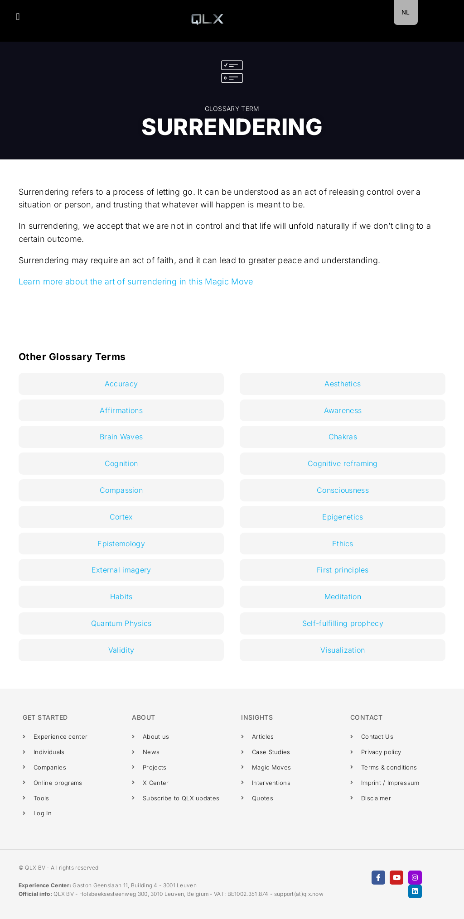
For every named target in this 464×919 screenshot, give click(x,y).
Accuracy (121, 383)
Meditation (342, 596)
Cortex (121, 516)
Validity (121, 649)
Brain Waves (121, 436)
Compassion (121, 490)
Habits (121, 596)
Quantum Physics (121, 623)
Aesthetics (342, 383)
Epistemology (121, 543)
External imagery (121, 569)
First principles (343, 569)
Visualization (342, 649)
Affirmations (121, 410)
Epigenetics (342, 516)
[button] (18, 16)
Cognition (121, 463)
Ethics (342, 543)
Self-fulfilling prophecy (342, 623)
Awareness (343, 410)
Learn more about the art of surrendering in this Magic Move (136, 281)
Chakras (343, 436)
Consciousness (343, 490)
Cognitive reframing (343, 463)
